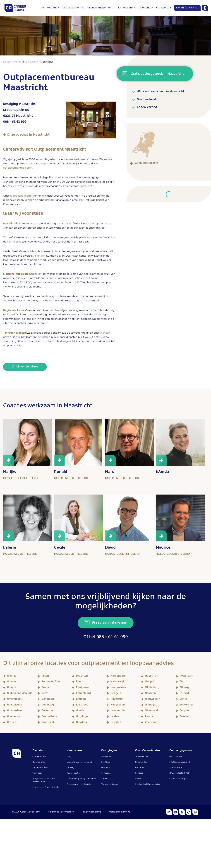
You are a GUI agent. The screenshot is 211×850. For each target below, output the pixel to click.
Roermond (151, 723)
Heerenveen (118, 688)
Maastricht (151, 676)
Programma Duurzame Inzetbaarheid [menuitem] (43, 780)
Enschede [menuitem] (105, 767)
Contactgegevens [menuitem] (180, 750)
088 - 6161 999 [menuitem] (175, 756)
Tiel (182, 682)
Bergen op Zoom (51, 682)
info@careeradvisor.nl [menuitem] (179, 762)
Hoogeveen (117, 705)
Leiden (114, 717)
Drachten (82, 676)
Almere (11, 688)
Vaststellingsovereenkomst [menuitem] (79, 762)
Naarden (150, 694)
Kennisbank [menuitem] (74, 750)
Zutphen (185, 711)
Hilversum (116, 699)
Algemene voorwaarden (61, 812)
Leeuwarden (118, 711)
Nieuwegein (152, 699)
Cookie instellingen (178, 778)
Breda (45, 688)
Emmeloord (83, 694)
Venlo (183, 699)
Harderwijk (117, 682)
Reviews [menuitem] (139, 778)
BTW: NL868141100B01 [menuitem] (179, 773)
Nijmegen (151, 705)
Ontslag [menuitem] (70, 767)
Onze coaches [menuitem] (141, 756)
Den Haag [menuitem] (105, 762)
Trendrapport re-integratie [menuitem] (79, 784)
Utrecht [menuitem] (104, 778)
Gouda (80, 711)
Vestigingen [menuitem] (109, 750)
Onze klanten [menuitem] (141, 762)
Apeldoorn (13, 717)
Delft (44, 694)
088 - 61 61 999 (14, 122)
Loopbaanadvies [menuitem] (40, 767)
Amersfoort (14, 699)
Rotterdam (186, 676)
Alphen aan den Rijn (20, 694)
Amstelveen (14, 705)
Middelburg (152, 688)
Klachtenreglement (119, 812)
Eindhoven (83, 688)
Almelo (11, 682)
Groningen (82, 717)
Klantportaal (164, 8)
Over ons (18, 62)
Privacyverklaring (91, 812)
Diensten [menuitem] (38, 750)
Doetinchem (49, 717)
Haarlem (81, 723)
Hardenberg (118, 676)
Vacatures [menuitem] (139, 767)
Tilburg (184, 688)
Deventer (47, 711)
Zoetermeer (187, 705)
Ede (78, 682)
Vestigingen (32, 62)
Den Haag (47, 705)
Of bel (105, 637)
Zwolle (184, 717)
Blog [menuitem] (69, 756)
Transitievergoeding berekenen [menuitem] (81, 778)
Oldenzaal (151, 711)
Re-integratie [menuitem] (38, 762)
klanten (105, 333)
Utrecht (184, 694)
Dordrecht (47, 723)
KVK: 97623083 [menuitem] (176, 767)
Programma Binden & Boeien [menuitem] (46, 787)
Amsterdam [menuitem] (106, 756)
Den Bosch (48, 699)
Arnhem (12, 723)
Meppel (149, 682)
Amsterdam (14, 711)
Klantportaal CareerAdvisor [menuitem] (148, 784)
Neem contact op (187, 8)
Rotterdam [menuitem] (106, 773)
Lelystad (115, 723)
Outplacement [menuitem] (39, 756)
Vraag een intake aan (105, 623)
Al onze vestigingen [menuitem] (110, 784)
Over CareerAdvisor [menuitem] (148, 750)
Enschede (82, 705)
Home (7, 62)
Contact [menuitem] (139, 773)
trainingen (39, 256)
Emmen (81, 699)
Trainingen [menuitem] (37, 773)
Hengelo (115, 694)
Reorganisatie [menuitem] (73, 773)
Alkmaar (12, 676)
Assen (45, 676)
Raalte (149, 717)
